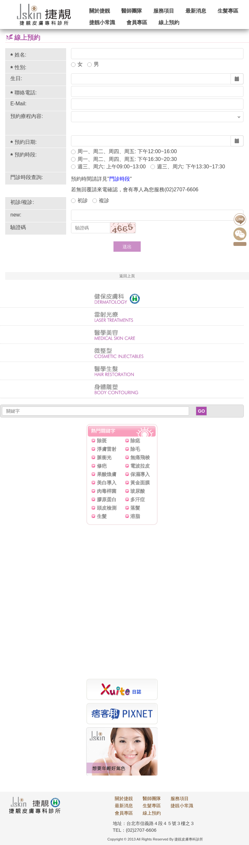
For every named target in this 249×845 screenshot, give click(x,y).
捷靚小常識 (182, 805)
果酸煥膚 (106, 474)
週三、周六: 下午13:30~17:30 (187, 166)
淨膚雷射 (106, 449)
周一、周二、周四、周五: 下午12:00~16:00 (124, 151)
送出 (127, 246)
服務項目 (163, 11)
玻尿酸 (137, 491)
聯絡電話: (26, 92)
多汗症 (137, 499)
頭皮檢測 (106, 508)
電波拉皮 (140, 466)
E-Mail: (18, 103)
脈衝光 (104, 457)
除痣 (135, 440)
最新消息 (195, 11)
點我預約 (239, 244)
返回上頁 (127, 276)
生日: (16, 78)
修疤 (102, 466)
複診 (100, 200)
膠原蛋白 (106, 499)
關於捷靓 (99, 11)
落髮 (135, 508)
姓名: (20, 55)
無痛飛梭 (140, 457)
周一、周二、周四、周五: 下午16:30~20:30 (124, 159)
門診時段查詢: (26, 177)
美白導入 (106, 482)
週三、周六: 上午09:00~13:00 (108, 166)
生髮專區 (228, 11)
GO (201, 411)
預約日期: (26, 142)
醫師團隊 (131, 11)
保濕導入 (140, 474)
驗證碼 (18, 227)
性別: (20, 67)
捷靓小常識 (102, 22)
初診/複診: (22, 202)
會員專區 (136, 22)
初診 (79, 200)
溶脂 (135, 516)
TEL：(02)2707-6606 (135, 830)
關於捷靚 (124, 798)
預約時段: (26, 154)
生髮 (102, 516)
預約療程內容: (26, 116)
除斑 (102, 440)
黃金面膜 (140, 482)
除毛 (135, 449)
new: (15, 214)
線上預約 (169, 22)
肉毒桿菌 (106, 491)
